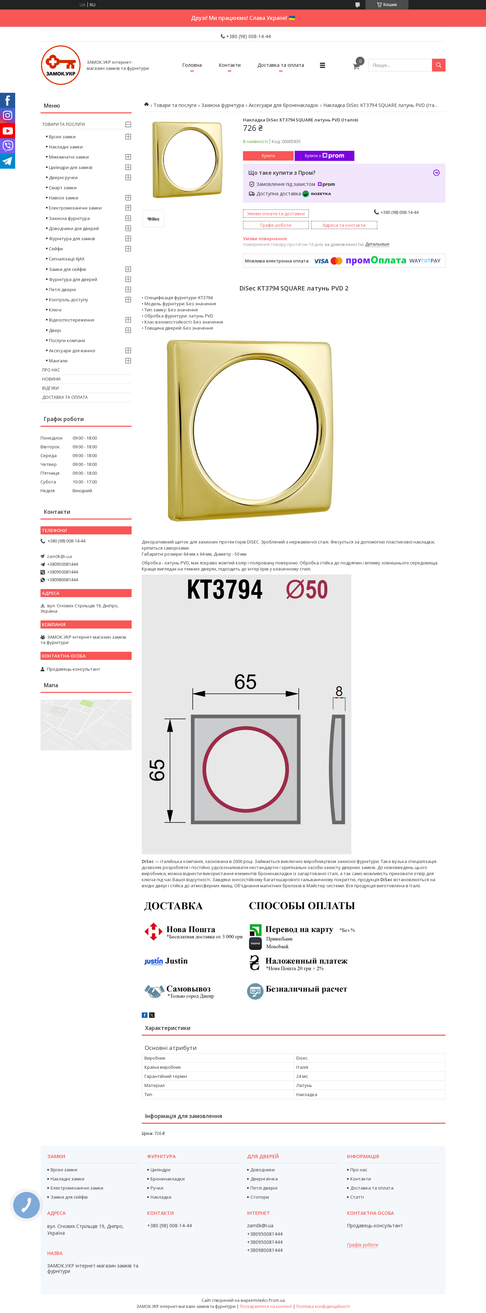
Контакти (230, 65)
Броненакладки (168, 1179)
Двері (55, 330)
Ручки (157, 1188)
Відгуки (50, 388)
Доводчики (262, 1170)
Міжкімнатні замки (69, 157)
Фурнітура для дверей (73, 279)
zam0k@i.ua (59, 556)
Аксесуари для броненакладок (283, 105)
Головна (192, 65)
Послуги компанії (67, 340)
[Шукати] (439, 65)
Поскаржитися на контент (266, 1306)
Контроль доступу (68, 300)
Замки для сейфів (67, 269)
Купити (268, 155)
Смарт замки (63, 188)
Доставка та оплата (281, 65)
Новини (51, 379)
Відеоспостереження (71, 320)
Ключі (55, 310)
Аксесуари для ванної (72, 350)
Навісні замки (63, 198)
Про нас (51, 370)
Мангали (58, 361)
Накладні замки (66, 147)
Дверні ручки (63, 177)
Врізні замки (62, 137)
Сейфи (56, 249)
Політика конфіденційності (323, 1306)
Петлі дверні (62, 289)
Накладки (161, 1197)
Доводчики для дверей (74, 228)
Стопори (259, 1197)
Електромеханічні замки (75, 208)
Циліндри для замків (70, 167)
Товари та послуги (175, 105)
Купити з (324, 156)
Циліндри (160, 1170)
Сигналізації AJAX (67, 259)
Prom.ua (277, 1300)
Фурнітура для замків (72, 238)
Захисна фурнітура (222, 105)
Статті (357, 1197)
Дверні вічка (264, 1179)
